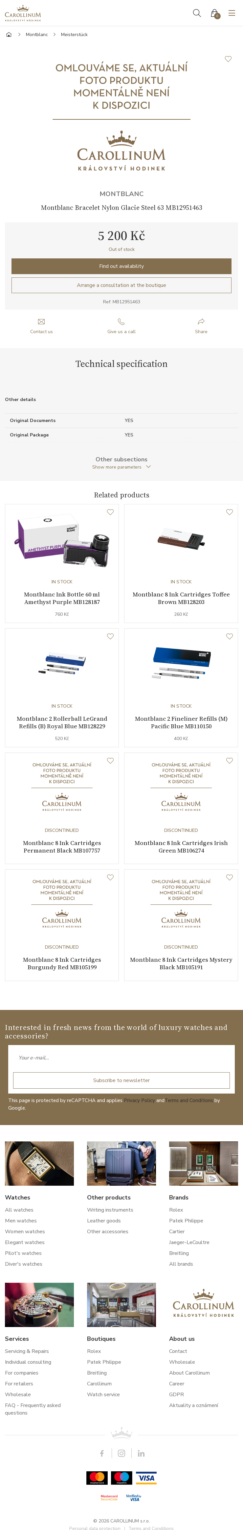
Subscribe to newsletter (121, 1080)
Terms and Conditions (189, 1100)
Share (201, 332)
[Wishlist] (110, 512)
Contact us (41, 332)
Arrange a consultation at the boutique (121, 285)
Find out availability (121, 266)
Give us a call (121, 332)
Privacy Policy (139, 1100)
